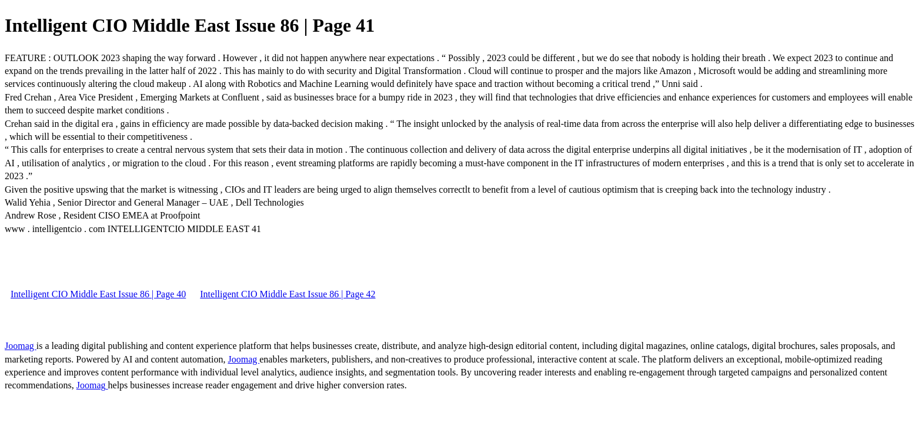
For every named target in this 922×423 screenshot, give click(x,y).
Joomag (20, 346)
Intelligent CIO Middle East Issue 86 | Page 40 (98, 294)
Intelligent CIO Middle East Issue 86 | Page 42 (287, 294)
